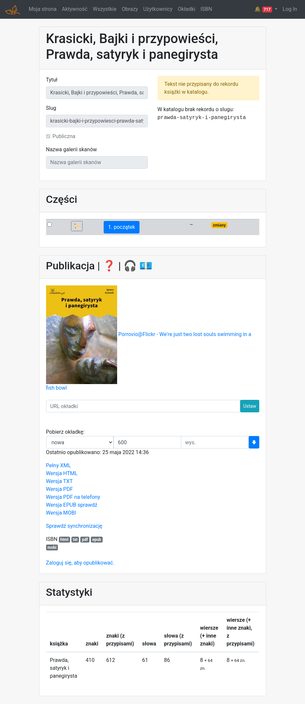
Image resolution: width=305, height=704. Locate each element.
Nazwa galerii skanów (71, 149)
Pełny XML (58, 465)
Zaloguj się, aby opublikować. (80, 563)
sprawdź (87, 505)
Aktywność (75, 9)
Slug (51, 108)
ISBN (206, 9)
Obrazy (130, 9)
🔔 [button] (263, 9)
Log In (290, 9)
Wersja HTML (62, 473)
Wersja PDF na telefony (73, 497)
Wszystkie (104, 9)
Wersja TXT (59, 481)
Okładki (186, 9)
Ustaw (249, 406)
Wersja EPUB (61, 505)
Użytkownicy (157, 9)
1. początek (121, 227)
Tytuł (52, 80)
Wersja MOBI (61, 513)
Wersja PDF (59, 489)
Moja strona (43, 9)
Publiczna (64, 136)
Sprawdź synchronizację (74, 526)
